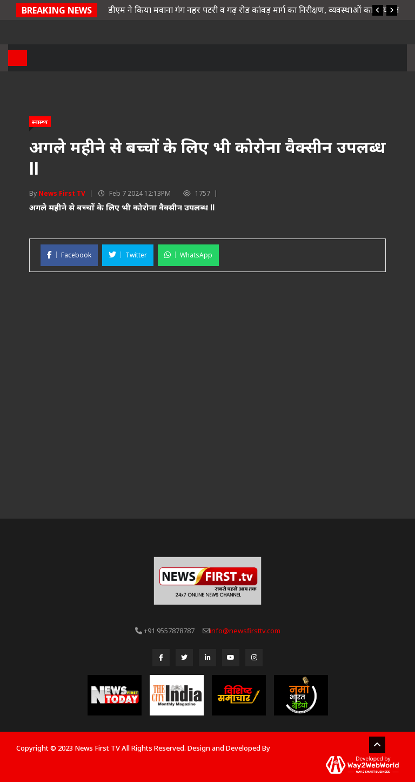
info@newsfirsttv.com (245, 630)
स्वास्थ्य (40, 121)
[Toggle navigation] (17, 58)
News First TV (61, 193)
